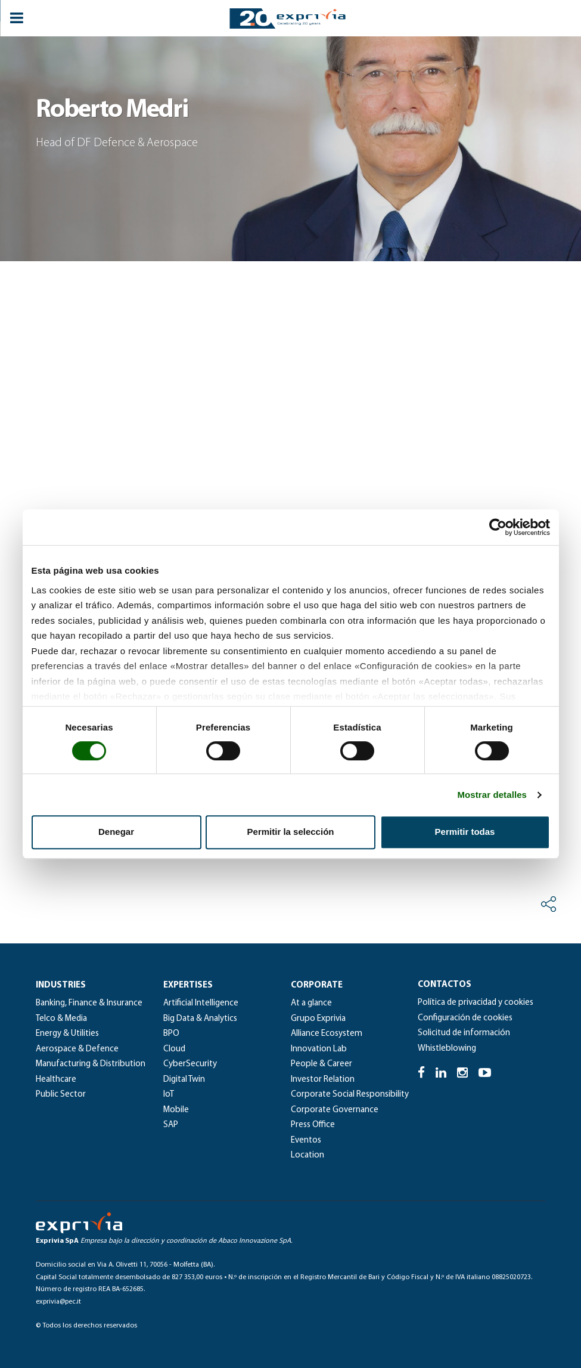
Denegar (116, 832)
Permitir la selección (290, 832)
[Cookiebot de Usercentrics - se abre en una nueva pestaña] (498, 527)
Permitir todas (465, 832)
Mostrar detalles (492, 795)
